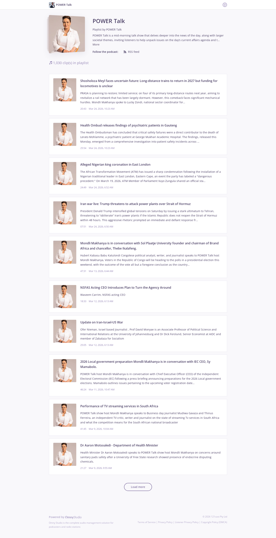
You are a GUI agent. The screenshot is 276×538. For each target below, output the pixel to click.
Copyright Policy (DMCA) (214, 522)
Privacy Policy (165, 522)
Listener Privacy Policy (187, 522)
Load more (138, 487)
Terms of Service (147, 522)
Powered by (65, 517)
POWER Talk (114, 29)
